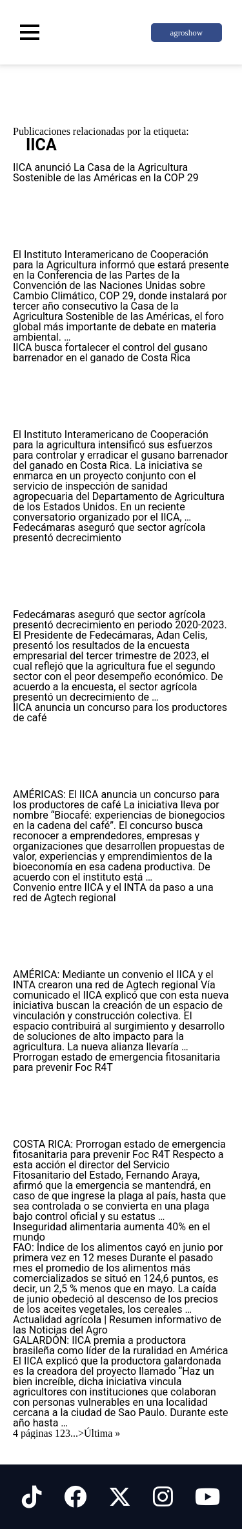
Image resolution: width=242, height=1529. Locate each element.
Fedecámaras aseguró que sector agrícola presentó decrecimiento (109, 532)
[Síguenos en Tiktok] (32, 1497)
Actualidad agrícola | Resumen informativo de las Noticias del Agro (117, 1325)
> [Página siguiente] (81, 1433)
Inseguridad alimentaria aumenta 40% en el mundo (111, 1232)
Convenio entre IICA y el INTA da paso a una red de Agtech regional (113, 892)
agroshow (186, 32)
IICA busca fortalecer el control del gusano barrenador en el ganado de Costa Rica (110, 352)
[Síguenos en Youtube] (207, 1497)
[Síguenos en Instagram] (163, 1497)
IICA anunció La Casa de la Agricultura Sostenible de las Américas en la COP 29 (106, 172)
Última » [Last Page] (102, 1433)
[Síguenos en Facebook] (75, 1497)
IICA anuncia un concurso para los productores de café (120, 712)
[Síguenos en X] (119, 1497)
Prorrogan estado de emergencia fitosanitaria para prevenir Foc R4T (116, 1062)
